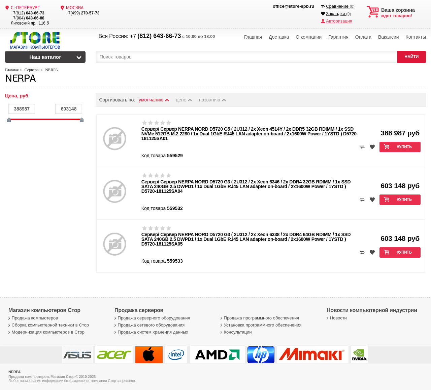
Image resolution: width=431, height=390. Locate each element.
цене (184, 99)
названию (213, 99)
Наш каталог (45, 57)
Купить (404, 147)
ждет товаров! (403, 12)
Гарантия (338, 37)
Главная (253, 37)
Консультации (235, 332)
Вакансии (388, 37)
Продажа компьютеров (32, 317)
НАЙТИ (412, 56)
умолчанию (154, 99)
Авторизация (339, 21)
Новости (336, 317)
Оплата (363, 37)
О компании (309, 37)
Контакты (416, 37)
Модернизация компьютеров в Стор (46, 332)
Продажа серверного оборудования (151, 317)
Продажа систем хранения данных (150, 332)
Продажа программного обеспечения (259, 317)
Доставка (279, 37)
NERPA (20, 79)
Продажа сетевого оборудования (149, 325)
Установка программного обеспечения (260, 325)
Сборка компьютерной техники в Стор (48, 325)
